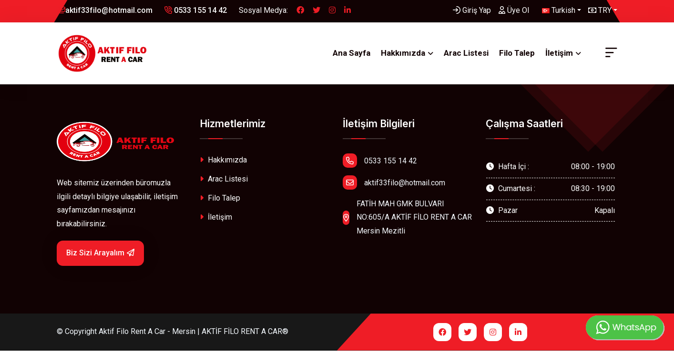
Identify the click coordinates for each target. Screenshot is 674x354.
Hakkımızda (403, 55)
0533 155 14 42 (195, 10)
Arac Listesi (466, 55)
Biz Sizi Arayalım (100, 256)
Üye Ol (514, 10)
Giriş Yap (472, 10)
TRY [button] (600, 10)
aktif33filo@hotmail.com (105, 10)
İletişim (559, 55)
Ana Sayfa (351, 55)
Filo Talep (517, 55)
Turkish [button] (558, 10)
